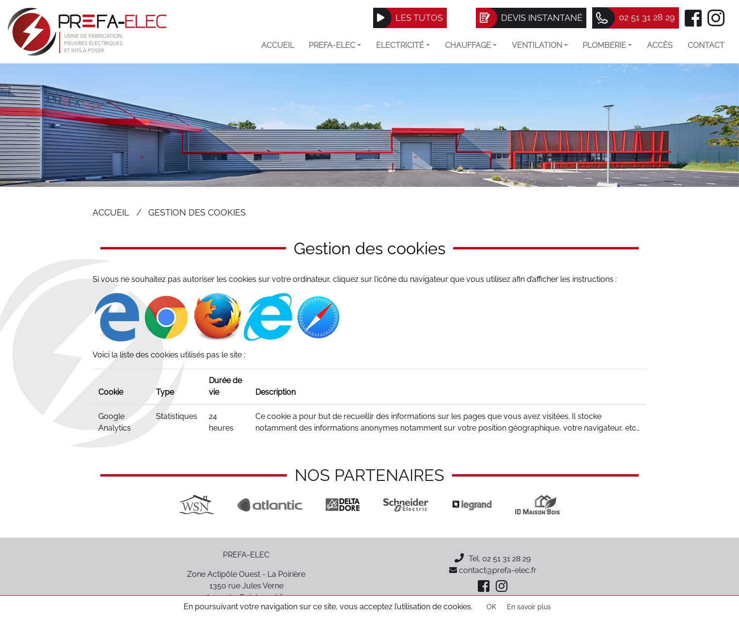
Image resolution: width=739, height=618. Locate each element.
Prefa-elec (335, 45)
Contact (706, 45)
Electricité (403, 45)
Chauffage (471, 45)
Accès (660, 45)
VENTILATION (540, 45)
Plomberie (607, 45)
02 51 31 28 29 (506, 558)
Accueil (277, 45)
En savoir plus (529, 607)
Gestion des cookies (197, 212)
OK (491, 607)
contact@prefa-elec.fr (492, 570)
